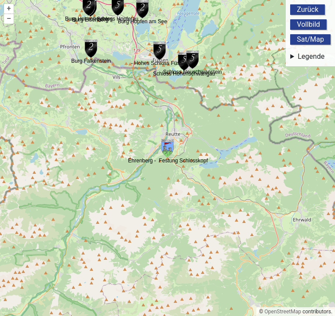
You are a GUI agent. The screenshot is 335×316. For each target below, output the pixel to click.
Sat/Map (310, 39)
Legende (311, 56)
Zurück (307, 9)
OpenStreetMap (283, 312)
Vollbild (308, 24)
